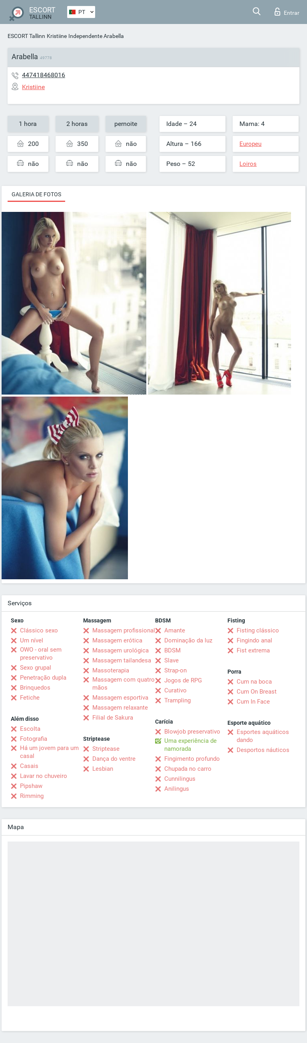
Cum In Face (253, 701)
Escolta (30, 728)
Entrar (287, 11)
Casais (29, 766)
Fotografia (33, 738)
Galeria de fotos (36, 194)
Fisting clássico (258, 630)
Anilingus (176, 788)
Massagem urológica (120, 650)
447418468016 (43, 75)
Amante (174, 630)
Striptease (106, 748)
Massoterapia (110, 670)
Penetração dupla (43, 677)
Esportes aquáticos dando (263, 736)
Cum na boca (254, 681)
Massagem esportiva (120, 697)
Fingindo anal (254, 640)
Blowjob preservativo (192, 731)
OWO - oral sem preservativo (41, 653)
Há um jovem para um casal (49, 752)
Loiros (248, 164)
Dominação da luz (188, 640)
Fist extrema (253, 650)
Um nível (31, 640)
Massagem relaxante (120, 707)
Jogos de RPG (183, 680)
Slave (171, 660)
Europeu (250, 144)
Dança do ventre (114, 758)
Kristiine (57, 36)
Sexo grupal (35, 667)
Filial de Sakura (112, 717)
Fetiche (30, 697)
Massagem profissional (123, 630)
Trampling (177, 700)
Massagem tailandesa (121, 660)
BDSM (172, 650)
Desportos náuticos (263, 750)
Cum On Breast (257, 691)
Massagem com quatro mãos (123, 683)
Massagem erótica (117, 640)
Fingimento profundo (192, 758)
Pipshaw (31, 786)
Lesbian (102, 768)
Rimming (32, 796)
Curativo (175, 690)
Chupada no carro (187, 768)
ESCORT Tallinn (26, 36)
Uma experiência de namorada (190, 744)
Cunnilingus (179, 778)
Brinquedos (35, 687)
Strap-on (175, 670)
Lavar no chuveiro (43, 776)
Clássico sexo (39, 630)
